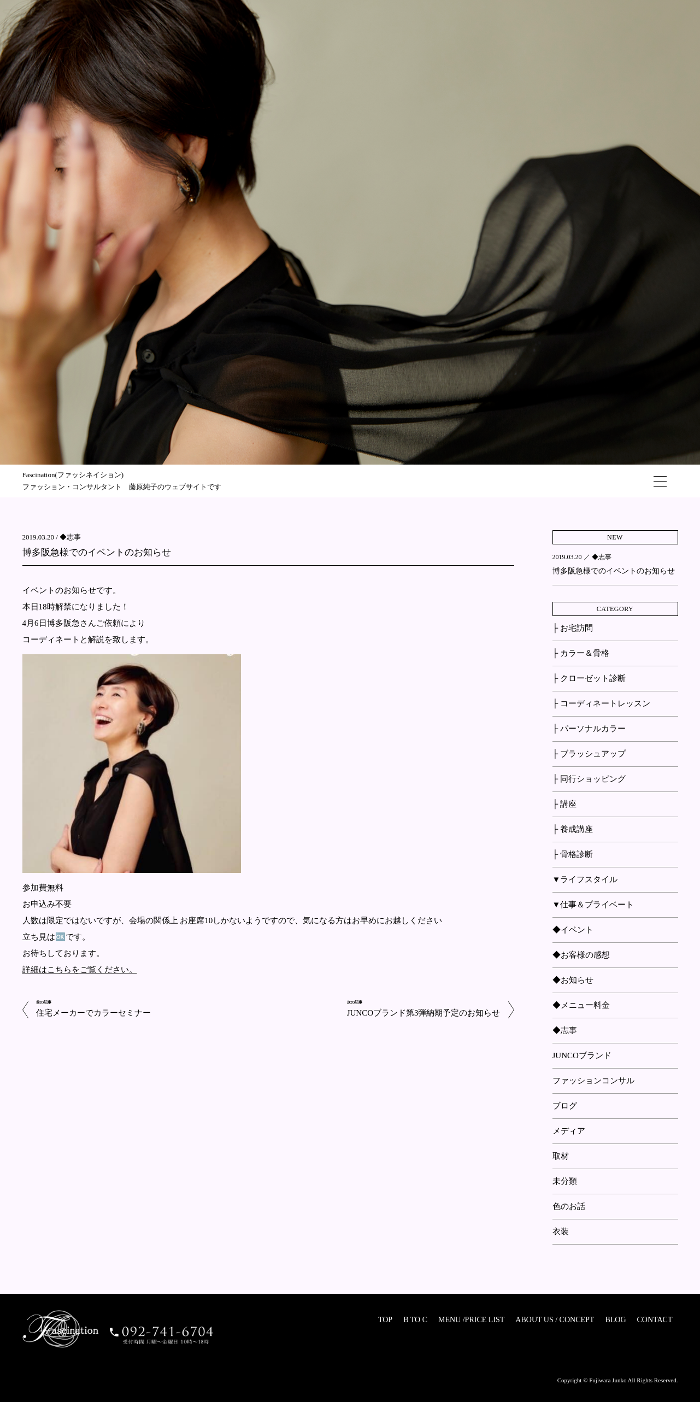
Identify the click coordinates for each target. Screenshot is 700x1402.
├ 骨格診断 (572, 854)
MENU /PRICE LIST (471, 1320)
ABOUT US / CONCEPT (554, 1320)
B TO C (415, 1320)
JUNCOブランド (581, 1055)
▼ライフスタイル (585, 879)
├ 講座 (564, 804)
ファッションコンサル (593, 1080)
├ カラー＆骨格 (580, 653)
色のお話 (568, 1206)
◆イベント (572, 929)
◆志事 (70, 537)
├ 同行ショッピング (589, 779)
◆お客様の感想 (581, 955)
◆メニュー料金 (581, 1005)
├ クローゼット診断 (589, 678)
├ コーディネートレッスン (601, 703)
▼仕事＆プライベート (593, 904)
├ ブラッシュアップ (589, 753)
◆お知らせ (572, 980)
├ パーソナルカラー (589, 728)
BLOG (615, 1320)
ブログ (564, 1105)
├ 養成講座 (572, 829)
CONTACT (655, 1320)
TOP (385, 1320)
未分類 (564, 1181)
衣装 (560, 1231)
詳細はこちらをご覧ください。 (79, 969)
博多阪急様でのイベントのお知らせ (96, 552)
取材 (560, 1156)
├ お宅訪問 (572, 628)
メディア (568, 1131)
